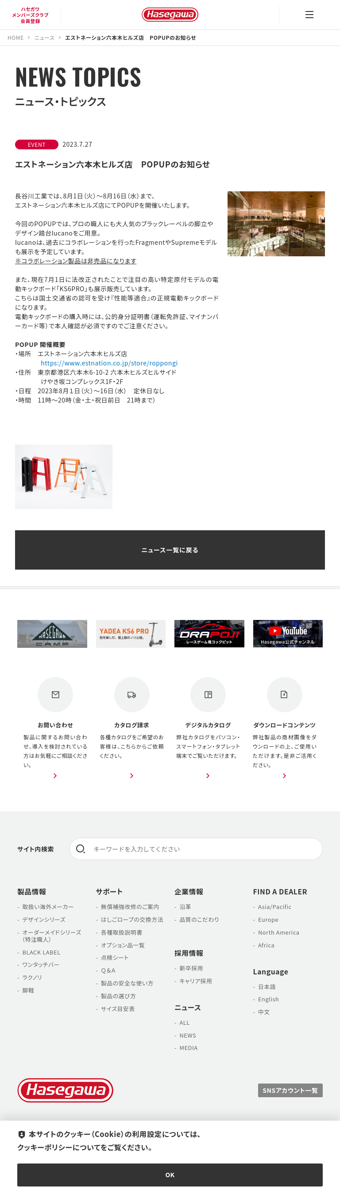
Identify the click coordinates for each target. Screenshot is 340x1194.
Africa (266, 945)
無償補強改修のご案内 (130, 906)
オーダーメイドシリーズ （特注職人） (49, 935)
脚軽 (28, 990)
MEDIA (188, 1047)
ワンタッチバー (41, 965)
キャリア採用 (195, 981)
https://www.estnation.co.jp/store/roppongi (109, 362)
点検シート (115, 957)
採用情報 (188, 953)
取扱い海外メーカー (48, 906)
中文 (264, 1012)
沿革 (185, 906)
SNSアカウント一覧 (290, 1090)
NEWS (187, 1035)
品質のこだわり (199, 919)
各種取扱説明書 (122, 932)
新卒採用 (191, 968)
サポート (109, 891)
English (268, 999)
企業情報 (188, 891)
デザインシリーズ (44, 919)
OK (170, 1174)
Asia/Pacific (275, 906)
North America (279, 932)
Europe (268, 919)
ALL (184, 1022)
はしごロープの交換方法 (132, 919)
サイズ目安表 (118, 1008)
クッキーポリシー (45, 1147)
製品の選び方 (118, 996)
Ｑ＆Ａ (108, 970)
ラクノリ (32, 977)
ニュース (187, 1007)
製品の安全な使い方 (127, 983)
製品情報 (31, 891)
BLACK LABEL (41, 952)
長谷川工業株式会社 (170, 15)
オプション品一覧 (123, 945)
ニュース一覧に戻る (169, 549)
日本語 (267, 986)
